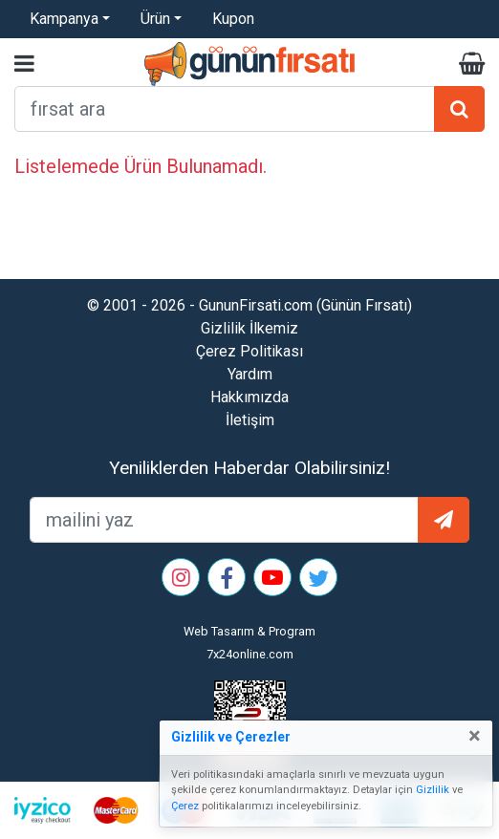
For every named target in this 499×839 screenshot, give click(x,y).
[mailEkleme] (224, 520)
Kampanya (64, 19)
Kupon (233, 19)
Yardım (250, 374)
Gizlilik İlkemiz (249, 328)
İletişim (250, 420)
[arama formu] (224, 109)
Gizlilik (432, 790)
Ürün (155, 19)
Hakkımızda (249, 397)
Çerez (185, 806)
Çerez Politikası (249, 351)
